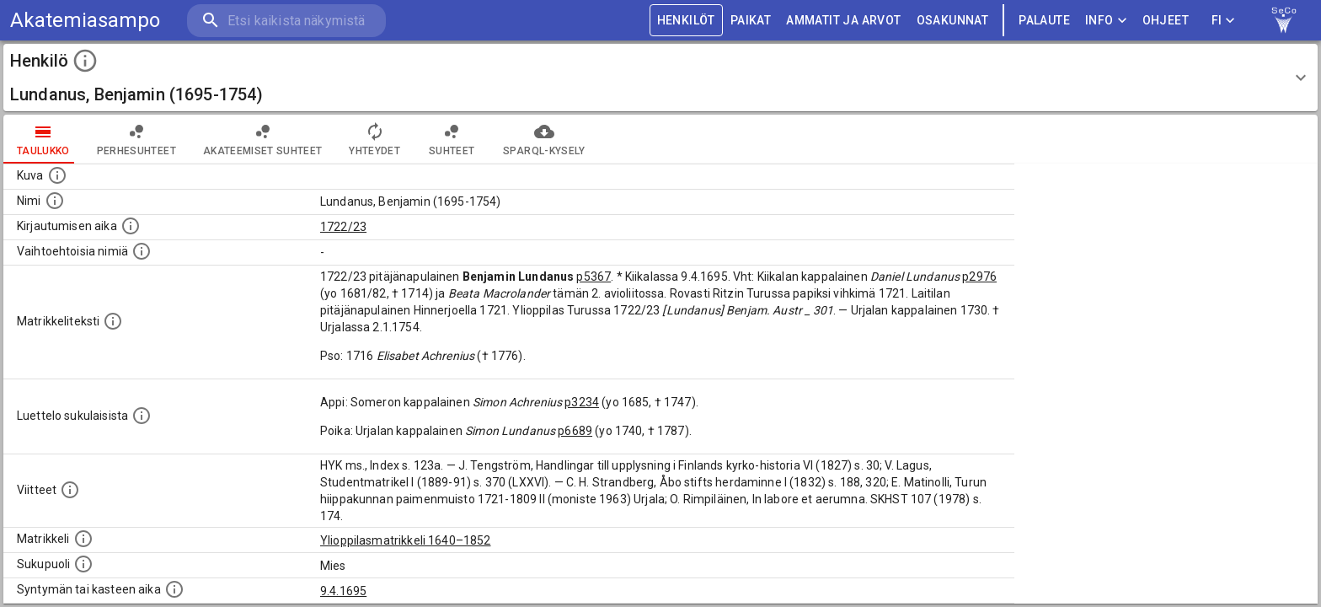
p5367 (593, 276)
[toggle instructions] (85, 60)
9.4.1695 (343, 591)
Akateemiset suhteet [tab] (263, 139)
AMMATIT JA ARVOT (843, 20)
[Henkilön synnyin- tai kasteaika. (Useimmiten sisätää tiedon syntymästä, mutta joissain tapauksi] (174, 589)
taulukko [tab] (43, 139)
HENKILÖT (686, 20)
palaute (1044, 20)
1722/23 (343, 227)
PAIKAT (751, 20)
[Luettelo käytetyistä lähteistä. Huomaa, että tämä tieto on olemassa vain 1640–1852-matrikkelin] (69, 489)
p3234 (581, 402)
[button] (660, 77)
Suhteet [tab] (451, 139)
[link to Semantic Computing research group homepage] (1284, 20)
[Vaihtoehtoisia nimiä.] (141, 251)
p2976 (979, 276)
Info (1106, 20)
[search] (286, 20)
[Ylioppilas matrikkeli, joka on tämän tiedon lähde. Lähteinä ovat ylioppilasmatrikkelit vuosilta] (83, 538)
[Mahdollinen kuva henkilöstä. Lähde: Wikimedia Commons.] (57, 175)
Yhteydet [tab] (374, 139)
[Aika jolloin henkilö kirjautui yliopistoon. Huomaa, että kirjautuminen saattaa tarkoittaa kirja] (130, 225)
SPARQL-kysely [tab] (543, 139)
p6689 (575, 431)
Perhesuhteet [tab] (136, 139)
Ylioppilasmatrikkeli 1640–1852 (405, 540)
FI (1223, 20)
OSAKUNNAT (953, 20)
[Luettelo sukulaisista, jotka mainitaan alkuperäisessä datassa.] (141, 415)
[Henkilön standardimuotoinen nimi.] (54, 200)
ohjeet (1165, 20)
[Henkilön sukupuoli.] (83, 564)
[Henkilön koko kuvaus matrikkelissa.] (112, 321)
